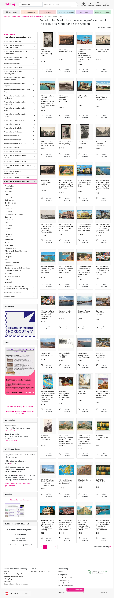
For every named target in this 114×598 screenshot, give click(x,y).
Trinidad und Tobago (12, 276)
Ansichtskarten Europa (12, 63)
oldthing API (7, 581)
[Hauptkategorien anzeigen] (11, 12)
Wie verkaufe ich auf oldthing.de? (14, 576)
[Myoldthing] (91, 4)
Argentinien (9, 185)
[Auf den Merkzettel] (48, 70)
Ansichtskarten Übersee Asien (15, 161)
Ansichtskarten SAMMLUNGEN (15, 143)
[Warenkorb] (105, 4)
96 (110, 546)
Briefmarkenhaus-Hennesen (20, 499)
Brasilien (10, 202)
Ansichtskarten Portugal (12, 139)
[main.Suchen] (74, 4)
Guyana (8, 228)
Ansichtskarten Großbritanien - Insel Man (17, 90)
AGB (82, 592)
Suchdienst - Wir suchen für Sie (40, 571)
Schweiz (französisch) (64, 582)
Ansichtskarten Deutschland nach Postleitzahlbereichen (16, 58)
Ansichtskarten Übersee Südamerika (17, 181)
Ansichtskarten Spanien (12, 151)
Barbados (8, 191)
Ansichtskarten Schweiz (12, 147)
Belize (7, 194)
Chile (7, 205)
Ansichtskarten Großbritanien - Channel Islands (15, 78)
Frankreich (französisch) (65, 585)
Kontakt (60, 571)
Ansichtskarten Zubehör (12, 292)
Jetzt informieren (11, 440)
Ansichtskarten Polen (11, 135)
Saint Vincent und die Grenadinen (17, 267)
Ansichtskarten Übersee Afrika (15, 156)
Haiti (6, 231)
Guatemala (9, 225)
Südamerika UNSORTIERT (14, 270)
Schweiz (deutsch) (63, 580)
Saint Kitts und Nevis (12, 262)
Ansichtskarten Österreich (13, 131)
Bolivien (10, 200)
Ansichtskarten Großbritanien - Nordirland (15, 96)
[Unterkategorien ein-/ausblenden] (34, 41)
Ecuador (8, 217)
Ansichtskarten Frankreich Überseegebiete (13, 72)
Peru (6, 259)
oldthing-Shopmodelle (10, 578)
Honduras (8, 233)
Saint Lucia (9, 265)
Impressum (61, 592)
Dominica (8, 211)
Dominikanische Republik (14, 214)
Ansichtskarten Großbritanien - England (15, 84)
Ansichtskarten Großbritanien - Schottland (15, 102)
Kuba (7, 242)
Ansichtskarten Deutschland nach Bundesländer (16, 52)
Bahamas (8, 188)
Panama (8, 253)
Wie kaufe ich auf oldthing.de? (13, 573)
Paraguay (8, 256)
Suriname (8, 273)
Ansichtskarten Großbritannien (15, 115)
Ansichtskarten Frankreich (13, 67)
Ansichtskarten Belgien (12, 41)
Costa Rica (9, 208)
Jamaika (8, 236)
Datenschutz (104, 592)
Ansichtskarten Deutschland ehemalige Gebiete (14, 46)
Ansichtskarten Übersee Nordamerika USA (12, 172)
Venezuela (9, 282)
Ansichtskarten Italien (15, 120)
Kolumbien (9, 239)
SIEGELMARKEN (9, 296)
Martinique (9, 245)
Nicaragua (10, 248)
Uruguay (8, 279)
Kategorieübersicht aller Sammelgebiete (16, 583)
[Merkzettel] (98, 4)
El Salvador (9, 219)
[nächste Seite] (59, 546)
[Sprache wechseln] (83, 4)
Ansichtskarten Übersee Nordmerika (17, 177)
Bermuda (8, 197)
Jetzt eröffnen (10, 430)
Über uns (6, 571)
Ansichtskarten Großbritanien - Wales (15, 109)
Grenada (8, 222)
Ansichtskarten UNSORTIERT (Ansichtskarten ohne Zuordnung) (16, 287)
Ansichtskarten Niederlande (14, 128)
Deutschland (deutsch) (65, 577)
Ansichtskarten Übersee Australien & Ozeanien (17, 166)
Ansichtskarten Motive (12, 124)
